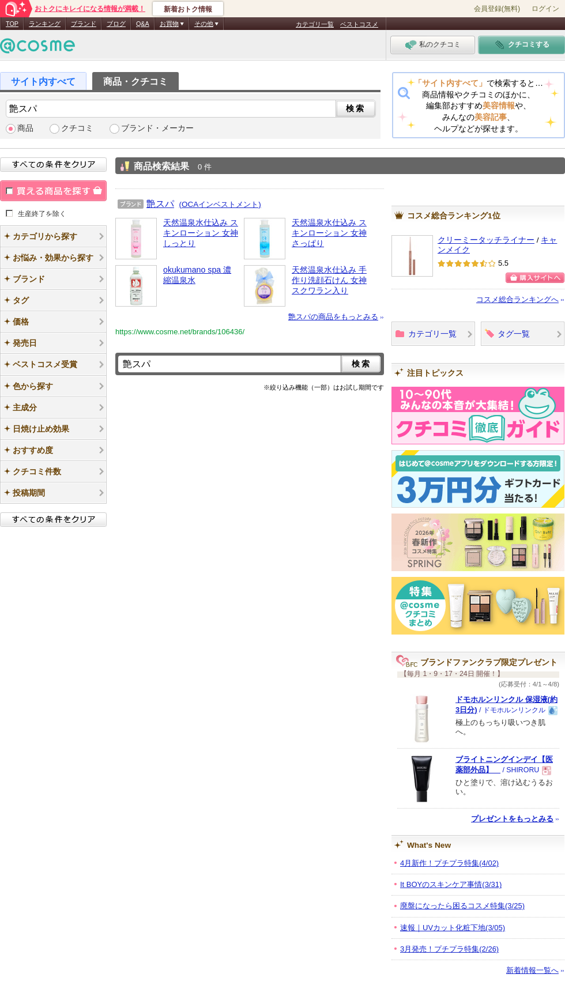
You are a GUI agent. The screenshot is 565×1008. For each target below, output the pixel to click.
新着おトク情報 (188, 9)
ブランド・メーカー (157, 128)
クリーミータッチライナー (486, 240)
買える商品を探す (53, 190)
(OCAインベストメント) (220, 204)
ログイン (545, 9)
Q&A (142, 23)
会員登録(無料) (497, 9)
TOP (12, 23)
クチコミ (77, 128)
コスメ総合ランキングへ (517, 299)
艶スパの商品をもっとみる (333, 316)
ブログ (116, 23)
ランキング (45, 23)
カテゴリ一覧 (315, 24)
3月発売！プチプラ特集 (449, 949)
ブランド (83, 23)
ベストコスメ (359, 24)
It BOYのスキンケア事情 (451, 884)
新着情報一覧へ (532, 970)
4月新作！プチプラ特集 (449, 863)
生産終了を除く (42, 213)
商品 (25, 128)
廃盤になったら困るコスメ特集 (462, 905)
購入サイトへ (535, 278)
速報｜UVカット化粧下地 (452, 927)
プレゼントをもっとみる (512, 818)
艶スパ (160, 203)
